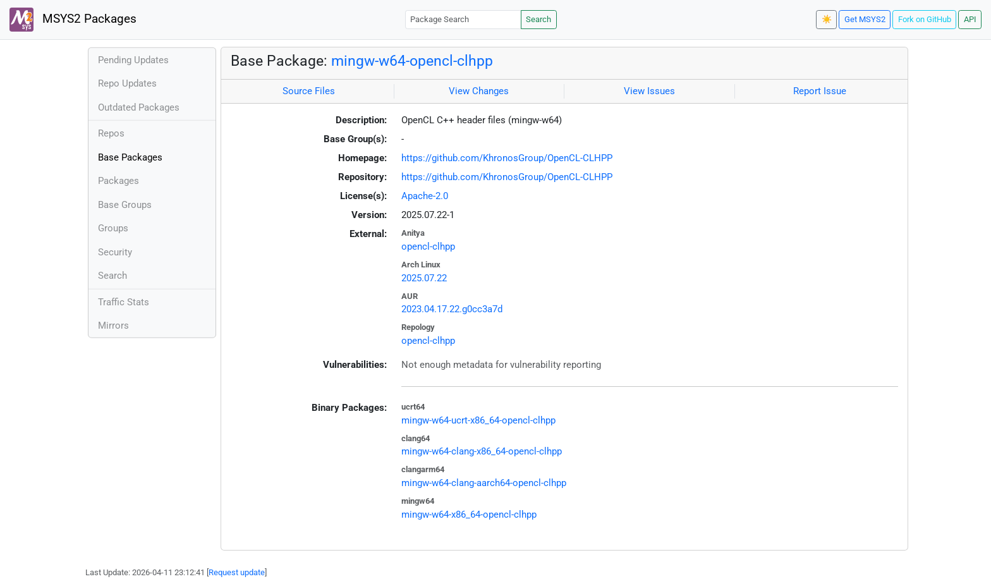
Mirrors (113, 325)
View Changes (479, 91)
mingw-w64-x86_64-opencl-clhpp (469, 514)
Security (115, 252)
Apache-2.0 (424, 196)
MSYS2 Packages (73, 20)
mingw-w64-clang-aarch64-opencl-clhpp (483, 483)
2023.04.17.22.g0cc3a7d (451, 309)
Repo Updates (127, 83)
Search (538, 19)
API (970, 19)
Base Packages (130, 157)
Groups (113, 228)
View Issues (649, 91)
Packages (118, 180)
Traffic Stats (123, 302)
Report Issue (819, 91)
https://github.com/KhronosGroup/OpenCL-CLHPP (506, 158)
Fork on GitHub (924, 19)
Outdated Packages (138, 107)
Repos (111, 133)
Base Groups (125, 204)
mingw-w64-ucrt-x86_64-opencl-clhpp (478, 420)
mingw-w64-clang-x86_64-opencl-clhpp (481, 451)
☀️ (827, 19)
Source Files (309, 91)
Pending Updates (133, 60)
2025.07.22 (424, 278)
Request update (237, 572)
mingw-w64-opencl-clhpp (412, 60)
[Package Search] (463, 19)
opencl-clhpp (428, 246)
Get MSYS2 (864, 19)
